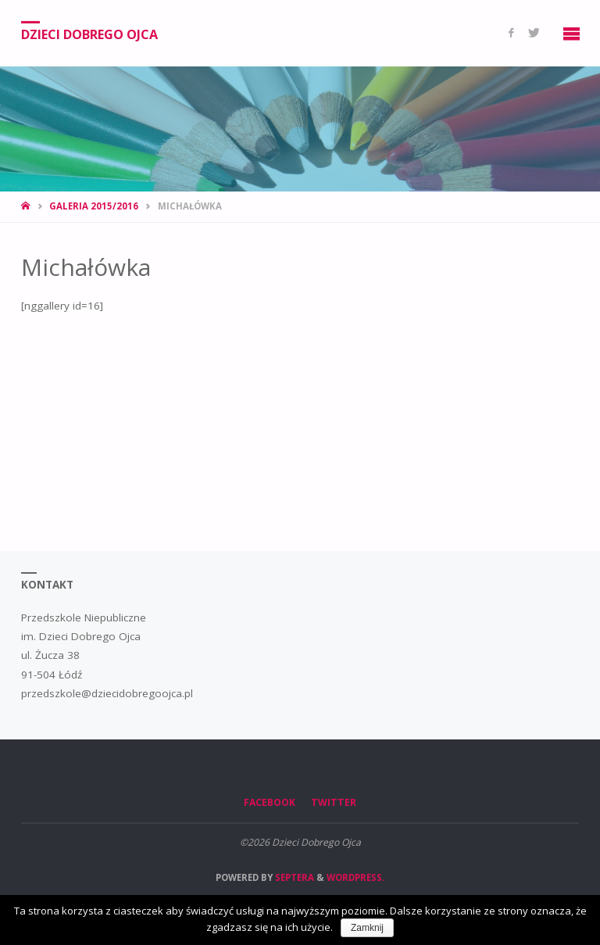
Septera (293, 877)
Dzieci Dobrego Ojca (89, 33)
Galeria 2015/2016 (93, 206)
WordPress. (355, 877)
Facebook (269, 802)
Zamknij (367, 927)
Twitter (333, 802)
